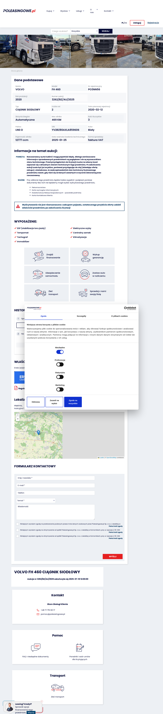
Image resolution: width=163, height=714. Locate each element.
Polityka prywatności (92, 706)
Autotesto (63, 699)
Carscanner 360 (66, 692)
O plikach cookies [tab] (119, 337)
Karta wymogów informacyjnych (42, 204)
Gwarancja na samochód (65, 675)
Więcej (31, 711)
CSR (85, 677)
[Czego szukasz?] (59, 15)
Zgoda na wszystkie (118, 383)
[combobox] (82, 15)
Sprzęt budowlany (19, 693)
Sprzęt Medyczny (18, 690)
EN (126, 6)
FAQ (85, 699)
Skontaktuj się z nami (90, 690)
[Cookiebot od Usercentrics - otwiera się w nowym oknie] (124, 329)
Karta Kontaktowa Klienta (39, 209)
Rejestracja (88, 695)
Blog (85, 674)
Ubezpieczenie (65, 679)
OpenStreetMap (87, 425)
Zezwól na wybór (81, 383)
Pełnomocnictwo (36, 201)
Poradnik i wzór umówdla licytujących (91, 547)
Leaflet (77, 425)
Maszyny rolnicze (18, 686)
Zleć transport (129, 544)
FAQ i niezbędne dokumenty (71, 546)
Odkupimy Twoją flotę (42, 671)
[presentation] (35, 497)
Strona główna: (17, 71)
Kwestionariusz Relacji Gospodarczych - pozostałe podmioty (54, 207)
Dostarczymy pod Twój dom (67, 687)
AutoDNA (63, 695)
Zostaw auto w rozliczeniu (41, 677)
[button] (160, 34)
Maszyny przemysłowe (17, 681)
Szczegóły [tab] (81, 337)
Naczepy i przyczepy (20, 674)
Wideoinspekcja (66, 683)
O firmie (86, 670)
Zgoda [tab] (43, 337)
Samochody (16, 670)
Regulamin (88, 702)
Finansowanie (65, 670)
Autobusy (15, 677)
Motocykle (15, 696)
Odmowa (45, 383)
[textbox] (83, 15)
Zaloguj (137, 6)
